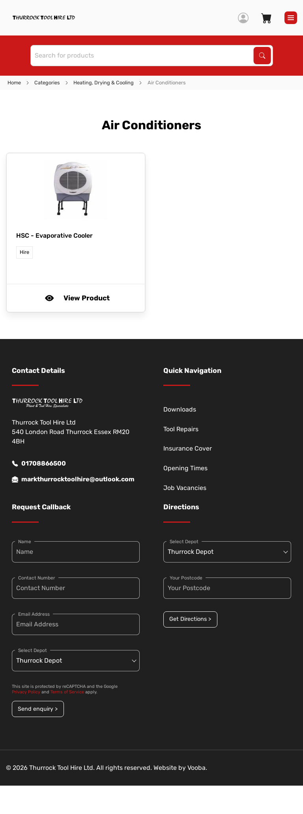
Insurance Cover (187, 448)
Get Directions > (190, 619)
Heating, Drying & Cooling (103, 83)
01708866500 (39, 463)
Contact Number (36, 578)
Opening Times (185, 468)
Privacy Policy (26, 692)
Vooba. (197, 767)
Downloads (179, 409)
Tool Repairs (180, 429)
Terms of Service (67, 692)
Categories (47, 83)
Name (24, 541)
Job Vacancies (184, 488)
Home (14, 83)
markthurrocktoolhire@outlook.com (73, 479)
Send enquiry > (38, 709)
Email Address (34, 614)
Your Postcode (186, 578)
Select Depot (32, 650)
